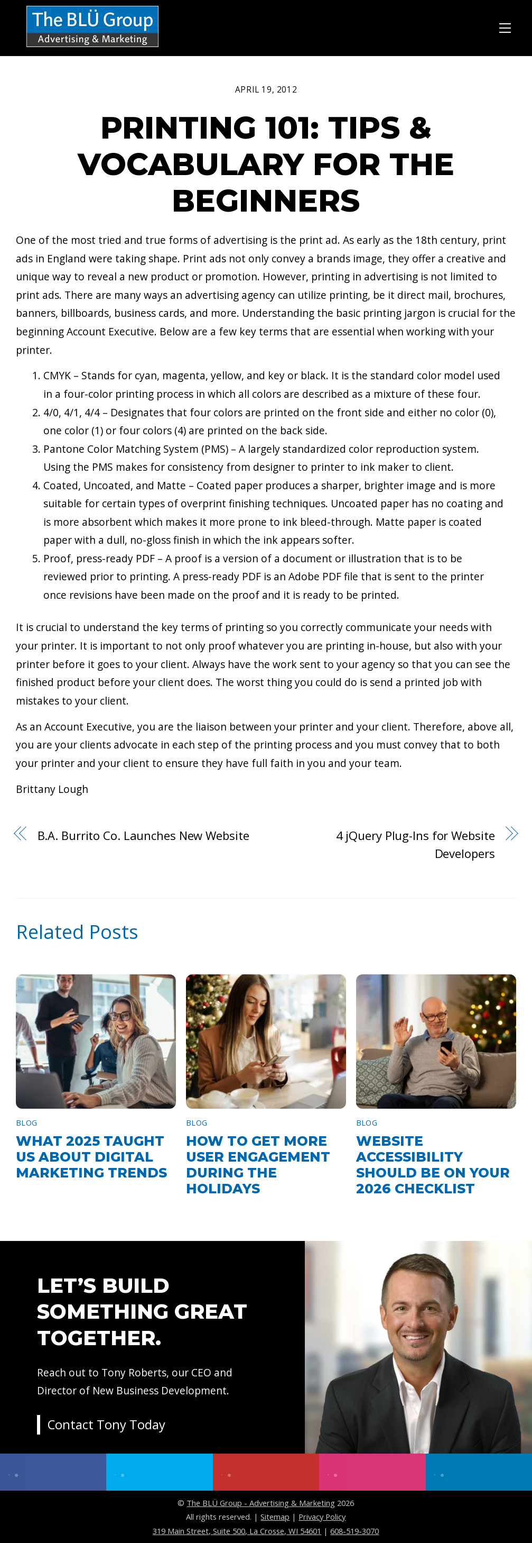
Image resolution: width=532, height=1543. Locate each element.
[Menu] (505, 26)
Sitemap (275, 1516)
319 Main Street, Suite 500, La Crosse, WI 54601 (237, 1531)
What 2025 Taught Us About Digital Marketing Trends (91, 1157)
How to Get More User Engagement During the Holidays (258, 1165)
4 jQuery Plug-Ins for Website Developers (415, 844)
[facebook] (53, 1472)
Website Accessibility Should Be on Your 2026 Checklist (433, 1165)
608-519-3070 (354, 1531)
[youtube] (266, 1472)
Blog (26, 1123)
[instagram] (372, 1472)
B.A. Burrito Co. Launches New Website (143, 835)
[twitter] (159, 1472)
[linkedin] (479, 1472)
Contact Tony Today (107, 1425)
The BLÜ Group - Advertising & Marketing (260, 1503)
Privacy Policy (322, 1516)
